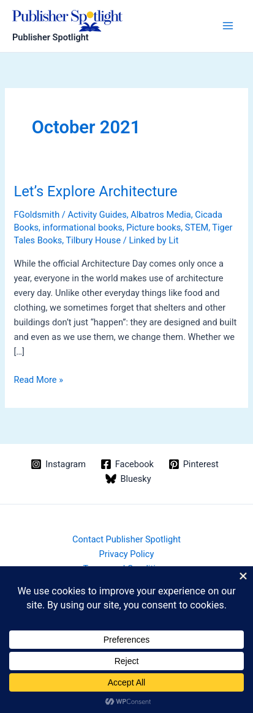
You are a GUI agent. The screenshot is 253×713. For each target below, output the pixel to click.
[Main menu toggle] (228, 26)
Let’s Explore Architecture (95, 191)
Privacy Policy (126, 554)
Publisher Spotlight (50, 37)
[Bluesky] (128, 478)
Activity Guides (96, 214)
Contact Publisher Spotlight (126, 539)
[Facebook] (127, 464)
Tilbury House (93, 240)
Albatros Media (160, 214)
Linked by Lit (153, 240)
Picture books (153, 227)
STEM (196, 227)
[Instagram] (58, 464)
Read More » (38, 379)
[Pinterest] (193, 464)
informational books (83, 227)
